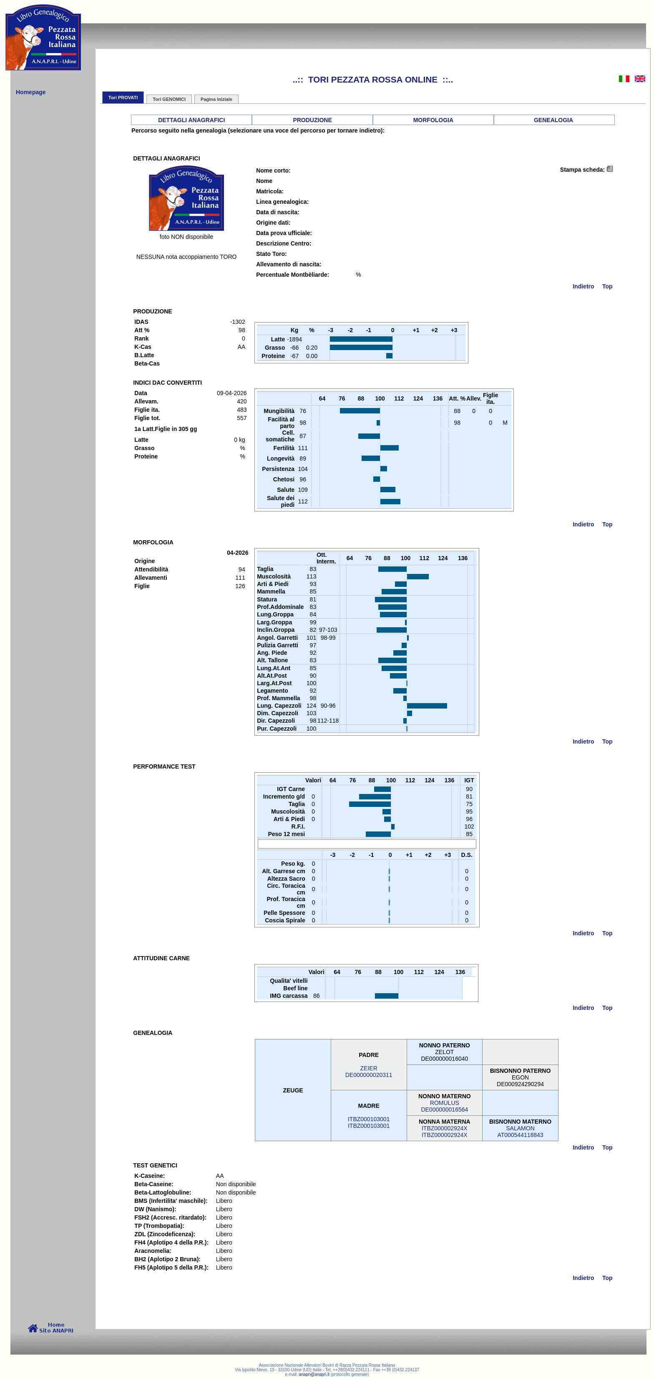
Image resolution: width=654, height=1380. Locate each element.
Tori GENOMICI (169, 99)
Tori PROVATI (123, 97)
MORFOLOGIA (433, 120)
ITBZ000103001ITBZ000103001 (369, 1122)
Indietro (583, 286)
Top (607, 286)
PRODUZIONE (312, 120)
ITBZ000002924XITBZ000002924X (445, 1131)
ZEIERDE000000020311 (368, 1071)
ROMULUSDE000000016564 (444, 1106)
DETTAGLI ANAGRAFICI (191, 120)
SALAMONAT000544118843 (520, 1131)
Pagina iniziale (216, 99)
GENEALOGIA (553, 120)
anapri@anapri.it (314, 1374)
